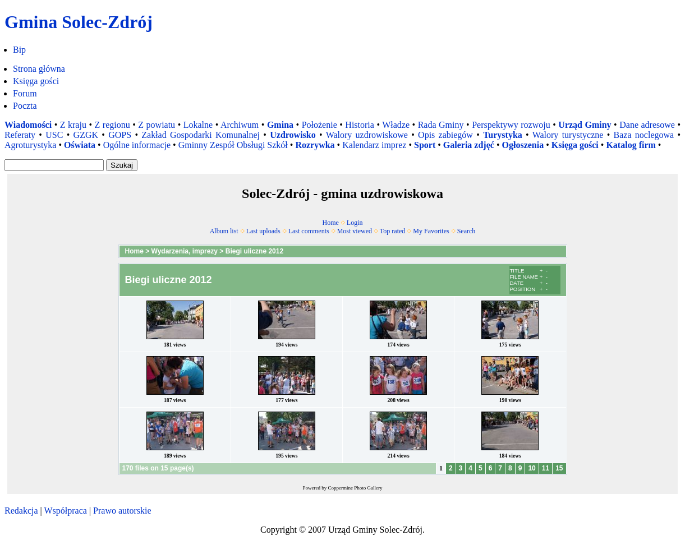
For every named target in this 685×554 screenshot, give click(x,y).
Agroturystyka (30, 145)
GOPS (119, 135)
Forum (25, 93)
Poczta (25, 105)
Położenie (319, 125)
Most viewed (354, 231)
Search (466, 231)
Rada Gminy (441, 125)
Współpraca (65, 510)
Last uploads (263, 231)
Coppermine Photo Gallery (355, 488)
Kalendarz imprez (374, 145)
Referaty (19, 135)
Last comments (308, 231)
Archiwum (239, 125)
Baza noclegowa (644, 135)
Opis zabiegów (445, 135)
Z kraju (73, 125)
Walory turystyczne (568, 135)
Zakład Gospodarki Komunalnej (200, 135)
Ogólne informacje (137, 145)
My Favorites (431, 231)
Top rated (392, 231)
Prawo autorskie (122, 510)
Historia (359, 125)
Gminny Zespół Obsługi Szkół (233, 145)
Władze (396, 125)
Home (331, 223)
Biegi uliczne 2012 (254, 251)
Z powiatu (156, 125)
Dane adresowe (647, 125)
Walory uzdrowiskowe (367, 135)
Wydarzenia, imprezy (184, 251)
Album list (224, 231)
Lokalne (198, 125)
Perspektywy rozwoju (511, 125)
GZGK (85, 135)
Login (355, 223)
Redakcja (21, 510)
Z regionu (112, 125)
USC (54, 135)
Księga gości (36, 81)
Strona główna (39, 68)
